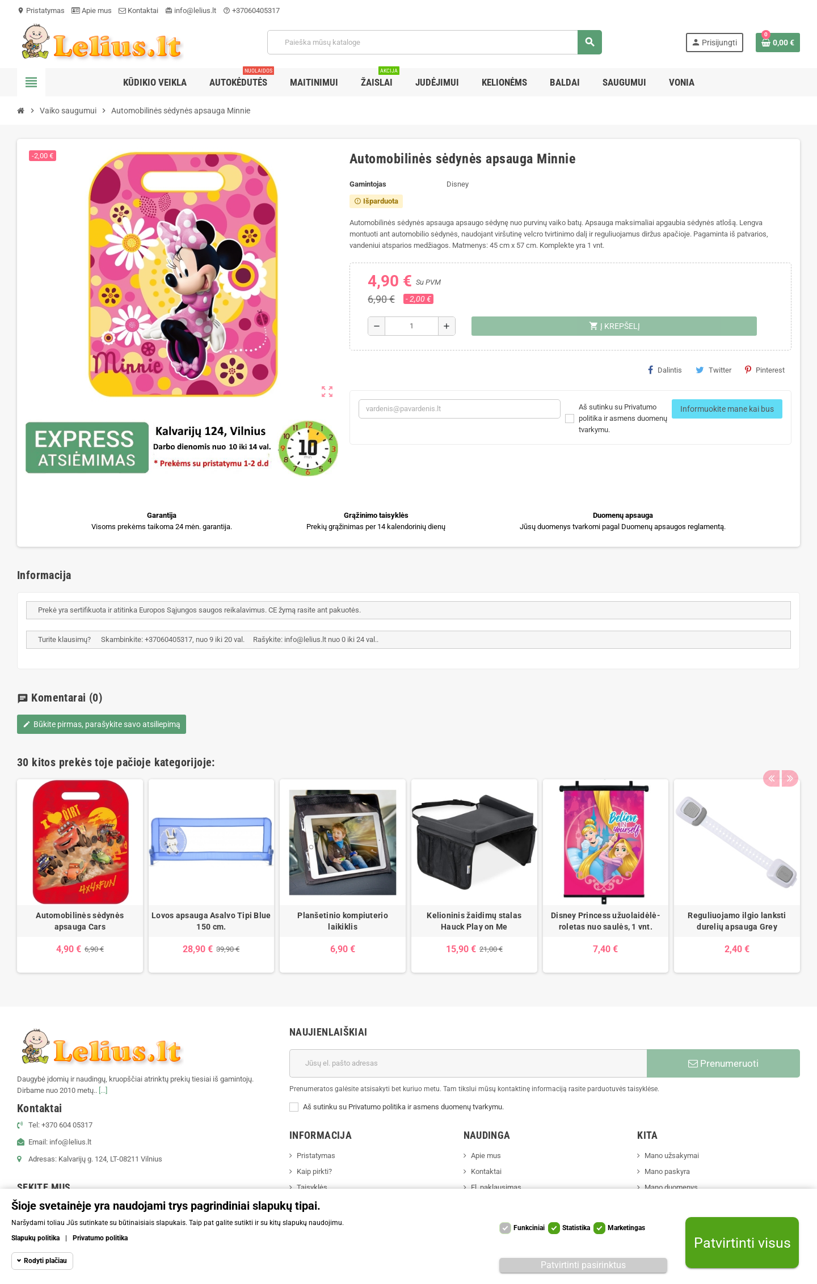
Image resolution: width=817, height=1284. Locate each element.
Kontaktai (138, 10)
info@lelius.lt (190, 10)
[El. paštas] (468, 1063)
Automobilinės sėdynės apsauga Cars (80, 921)
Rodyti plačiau (45, 1261)
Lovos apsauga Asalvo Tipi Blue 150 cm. (211, 921)
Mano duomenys (671, 1187)
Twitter (713, 369)
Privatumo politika (100, 1238)
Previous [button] (771, 759)
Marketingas (626, 1228)
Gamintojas (367, 184)
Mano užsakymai (672, 1155)
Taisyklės (312, 1187)
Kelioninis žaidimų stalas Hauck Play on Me (474, 921)
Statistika (576, 1228)
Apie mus (91, 10)
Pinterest (765, 369)
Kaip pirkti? (314, 1171)
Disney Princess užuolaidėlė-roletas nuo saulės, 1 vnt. (605, 921)
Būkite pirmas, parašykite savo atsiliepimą (101, 724)
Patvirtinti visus (742, 1243)
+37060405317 (251, 10)
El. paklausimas (496, 1187)
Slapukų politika (35, 1238)
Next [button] (788, 759)
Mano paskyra (667, 1171)
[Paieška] (434, 42)
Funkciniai (529, 1228)
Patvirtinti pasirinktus (583, 1265)
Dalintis (665, 369)
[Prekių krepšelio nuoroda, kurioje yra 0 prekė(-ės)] (778, 42)
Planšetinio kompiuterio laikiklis (342, 921)
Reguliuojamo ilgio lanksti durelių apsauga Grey (737, 921)
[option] (80, 876)
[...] (103, 1090)
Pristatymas (41, 10)
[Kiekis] (412, 326)
